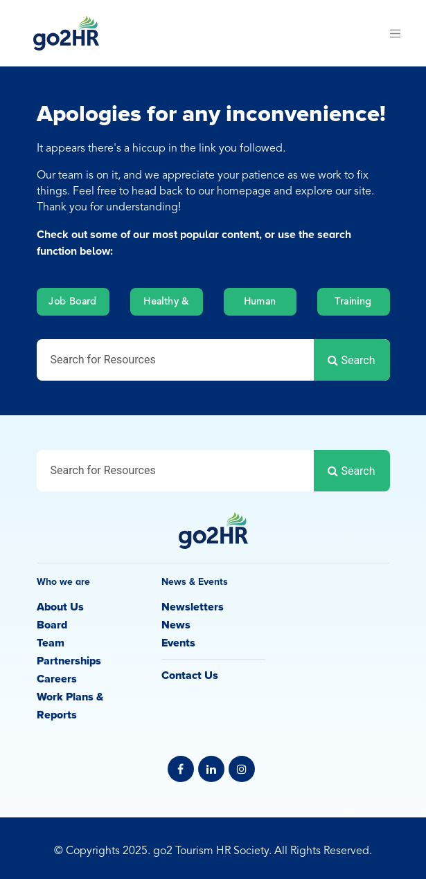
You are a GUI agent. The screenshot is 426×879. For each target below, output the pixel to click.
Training (353, 302)
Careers (57, 679)
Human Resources (259, 306)
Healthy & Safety (166, 306)
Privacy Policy (213, 835)
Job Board (72, 302)
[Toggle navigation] (395, 33)
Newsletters (192, 607)
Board (52, 625)
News (175, 625)
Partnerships (69, 661)
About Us (60, 607)
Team (50, 643)
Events (178, 643)
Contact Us (189, 675)
